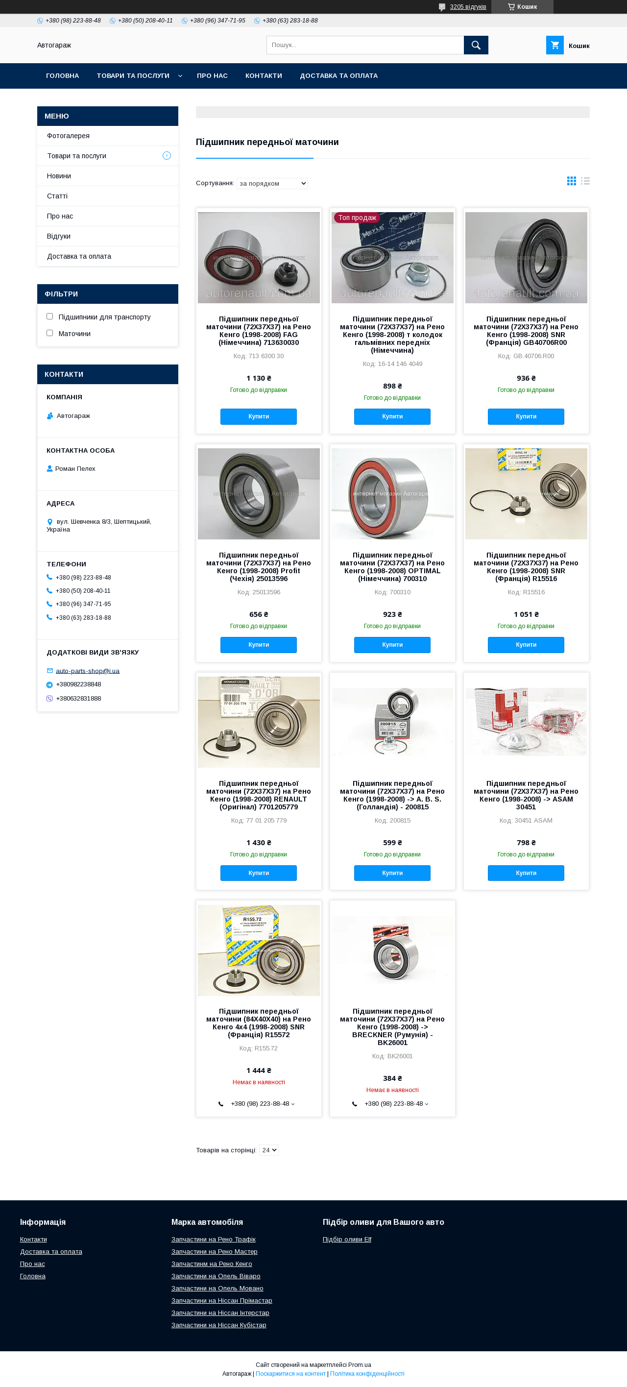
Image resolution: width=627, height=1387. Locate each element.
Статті (57, 196)
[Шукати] (476, 45)
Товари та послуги (132, 75)
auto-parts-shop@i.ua (88, 670)
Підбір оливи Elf (347, 1239)
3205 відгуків (468, 6)
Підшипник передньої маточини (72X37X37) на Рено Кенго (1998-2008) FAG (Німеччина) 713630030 (258, 330)
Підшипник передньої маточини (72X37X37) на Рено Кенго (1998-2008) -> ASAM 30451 (526, 795)
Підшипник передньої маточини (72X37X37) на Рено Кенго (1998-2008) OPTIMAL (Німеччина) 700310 (392, 567)
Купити (258, 416)
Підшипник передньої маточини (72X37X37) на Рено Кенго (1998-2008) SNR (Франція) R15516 (526, 567)
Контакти (263, 75)
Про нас (212, 75)
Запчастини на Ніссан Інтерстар (220, 1312)
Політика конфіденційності (367, 1373)
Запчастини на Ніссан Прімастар (221, 1300)
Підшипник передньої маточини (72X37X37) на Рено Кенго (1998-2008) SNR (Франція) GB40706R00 (526, 330)
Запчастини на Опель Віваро (216, 1276)
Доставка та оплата (339, 75)
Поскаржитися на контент (291, 1373)
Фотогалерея (68, 136)
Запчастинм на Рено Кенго (211, 1263)
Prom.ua (359, 1365)
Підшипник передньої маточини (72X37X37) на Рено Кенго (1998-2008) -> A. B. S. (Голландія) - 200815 (392, 795)
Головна (62, 75)
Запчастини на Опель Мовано (217, 1288)
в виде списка (585, 183)
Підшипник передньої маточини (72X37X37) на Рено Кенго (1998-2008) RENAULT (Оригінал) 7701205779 (258, 795)
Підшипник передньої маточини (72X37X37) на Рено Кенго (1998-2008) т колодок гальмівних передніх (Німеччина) (392, 334)
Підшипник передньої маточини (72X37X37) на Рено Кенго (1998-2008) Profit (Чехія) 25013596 (258, 567)
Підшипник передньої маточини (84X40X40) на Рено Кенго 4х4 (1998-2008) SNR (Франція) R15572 (258, 1023)
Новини (59, 176)
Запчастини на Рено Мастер (214, 1251)
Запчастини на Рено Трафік (213, 1239)
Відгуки (59, 236)
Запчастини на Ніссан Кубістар (218, 1325)
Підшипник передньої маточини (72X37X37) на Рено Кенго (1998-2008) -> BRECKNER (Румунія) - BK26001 (392, 1026)
